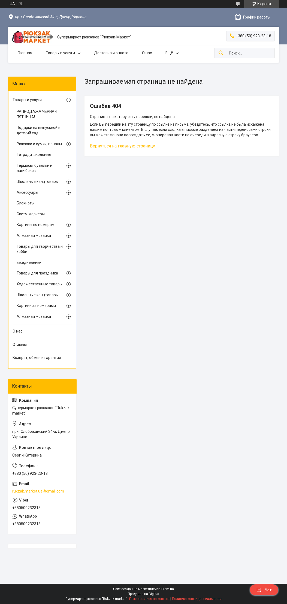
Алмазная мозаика (34, 235)
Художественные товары (39, 284)
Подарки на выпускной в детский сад (39, 130)
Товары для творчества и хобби (40, 249)
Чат (264, 589)
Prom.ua (167, 589)
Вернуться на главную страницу (122, 146)
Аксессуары (27, 192)
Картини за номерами (36, 305)
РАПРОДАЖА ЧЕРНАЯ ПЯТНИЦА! (37, 114)
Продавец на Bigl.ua (143, 594)
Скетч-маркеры (31, 214)
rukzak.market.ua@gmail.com (38, 491)
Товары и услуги (60, 53)
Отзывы (20, 344)
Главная (25, 53)
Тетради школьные (34, 154)
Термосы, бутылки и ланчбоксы (34, 168)
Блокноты (25, 203)
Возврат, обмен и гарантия (37, 357)
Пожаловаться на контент (149, 599)
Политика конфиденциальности (197, 599)
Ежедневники (29, 262)
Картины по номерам (36, 224)
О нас (147, 53)
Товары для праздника (37, 273)
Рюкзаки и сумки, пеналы (39, 144)
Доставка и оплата (111, 53)
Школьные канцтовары (38, 181)
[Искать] (221, 53)
